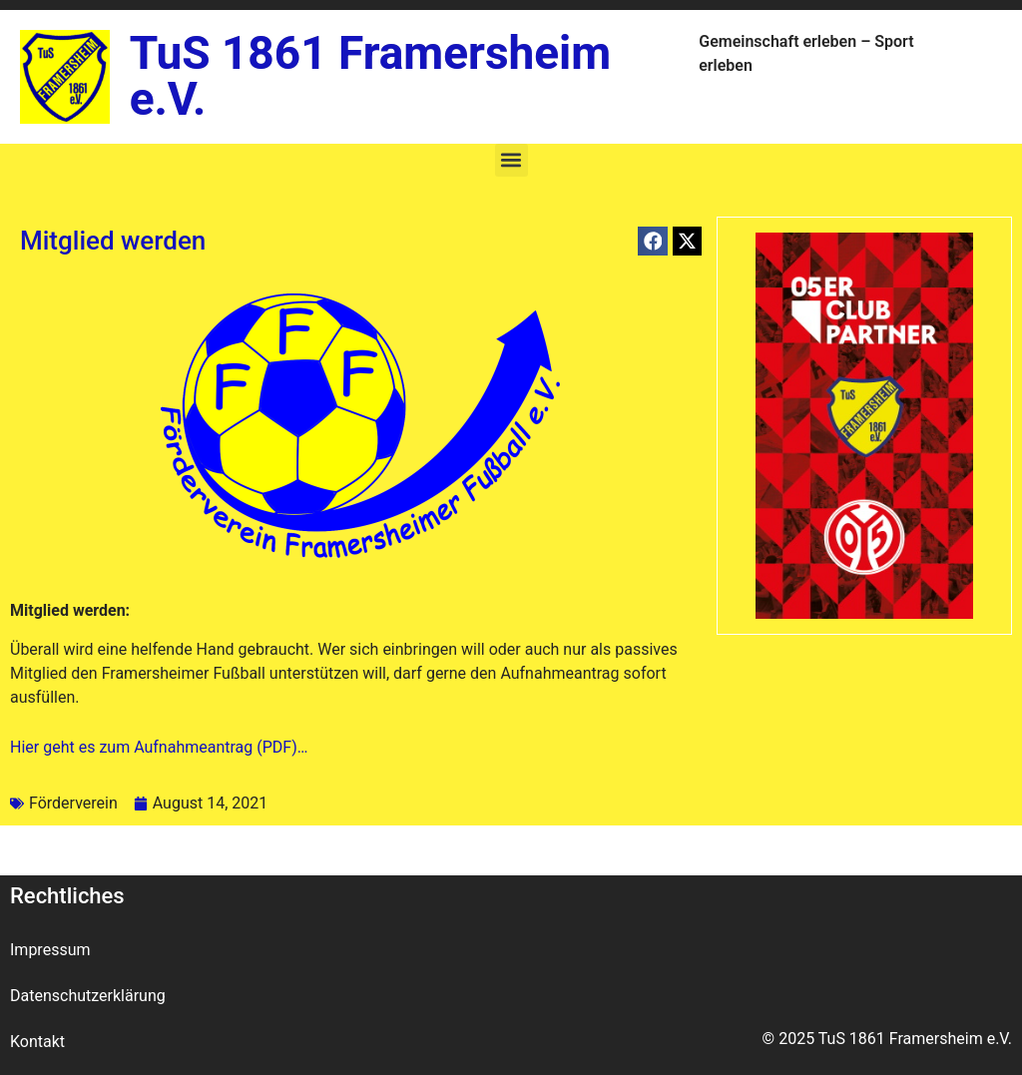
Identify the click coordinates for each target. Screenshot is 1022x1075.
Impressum (50, 949)
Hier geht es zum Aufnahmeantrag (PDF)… (158, 747)
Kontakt (37, 1041)
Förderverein (73, 803)
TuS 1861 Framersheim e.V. (371, 76)
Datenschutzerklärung (88, 995)
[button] (511, 160)
